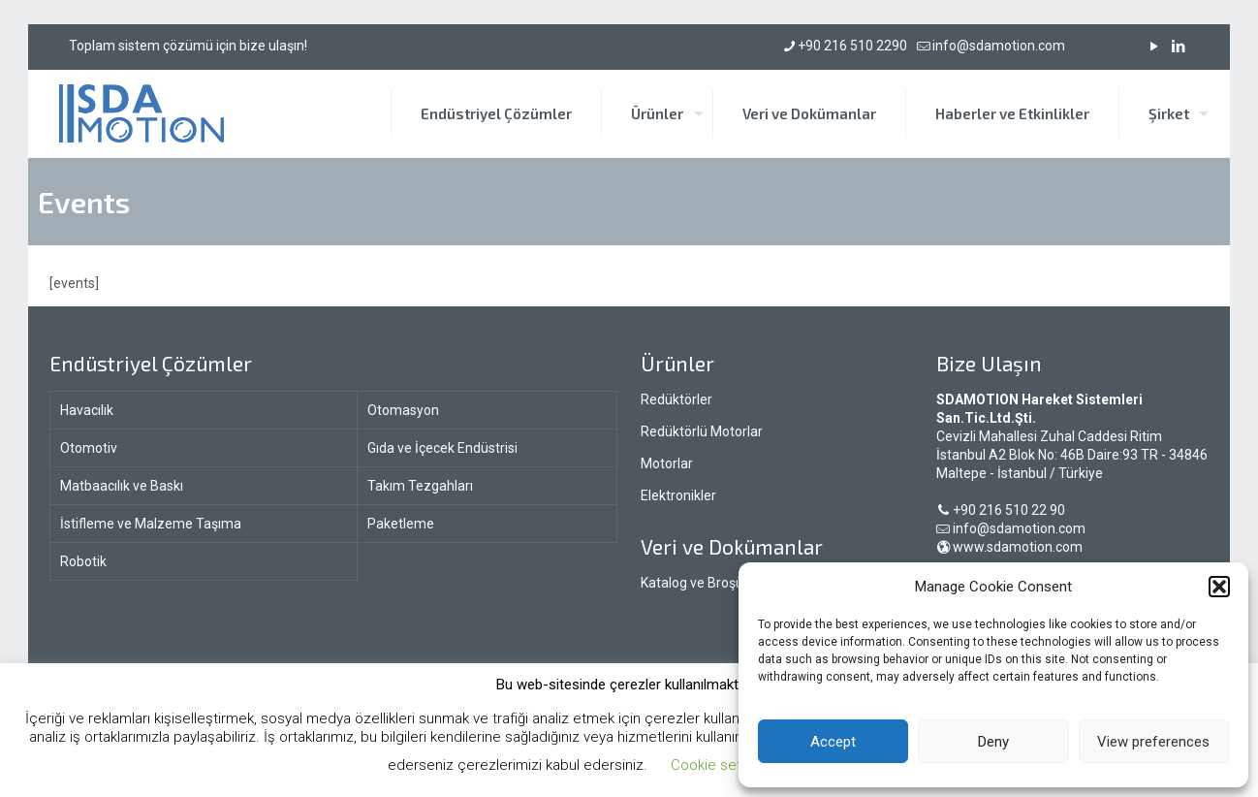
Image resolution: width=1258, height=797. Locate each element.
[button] (1219, 586)
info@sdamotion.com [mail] (998, 45)
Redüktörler (676, 399)
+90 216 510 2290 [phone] (852, 45)
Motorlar (667, 463)
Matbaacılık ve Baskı (121, 486)
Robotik (83, 561)
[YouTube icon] (1154, 46)
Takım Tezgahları (420, 486)
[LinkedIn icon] (1178, 46)
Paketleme (400, 523)
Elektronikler (678, 495)
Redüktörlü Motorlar (702, 431)
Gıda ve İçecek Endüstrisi (442, 448)
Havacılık (86, 410)
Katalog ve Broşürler (702, 582)
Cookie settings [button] (722, 765)
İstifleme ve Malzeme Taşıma (150, 523)
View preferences (1153, 741)
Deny (993, 741)
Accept (833, 741)
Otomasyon (403, 410)
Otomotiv (88, 448)
